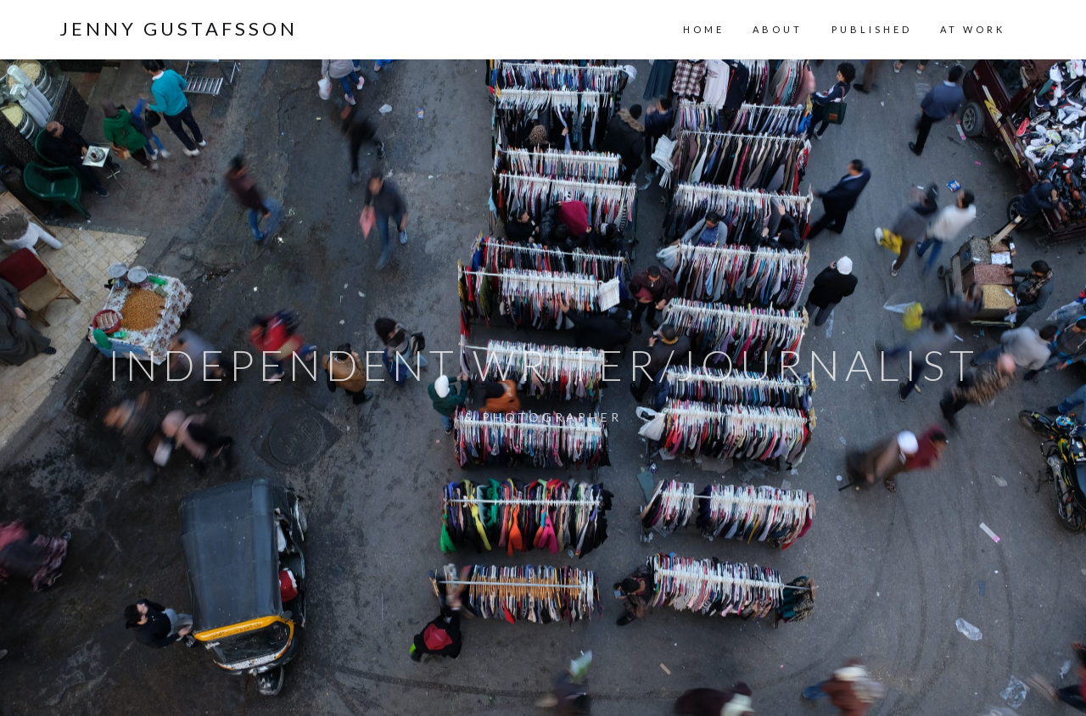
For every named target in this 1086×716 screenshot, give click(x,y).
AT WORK (972, 29)
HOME (704, 29)
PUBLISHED (871, 29)
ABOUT (778, 29)
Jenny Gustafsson (178, 29)
